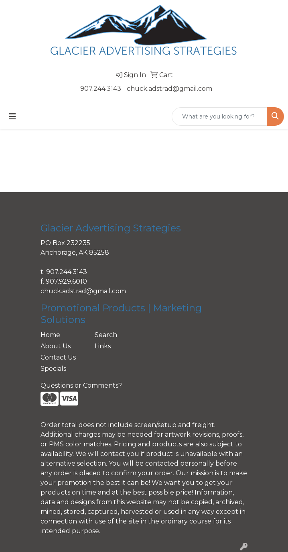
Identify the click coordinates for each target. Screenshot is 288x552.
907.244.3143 (100, 88)
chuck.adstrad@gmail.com (169, 88)
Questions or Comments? (81, 385)
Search (106, 335)
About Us (56, 346)
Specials (53, 368)
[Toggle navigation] (12, 116)
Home (50, 335)
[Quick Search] (219, 116)
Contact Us (58, 357)
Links (103, 346)
